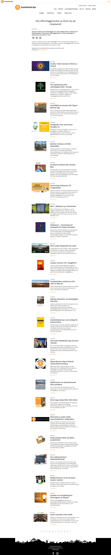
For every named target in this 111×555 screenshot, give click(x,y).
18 (64, 528)
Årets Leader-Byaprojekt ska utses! (63, 243)
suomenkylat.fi (43, 46)
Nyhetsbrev (50, 10)
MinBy (94, 6)
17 (61, 528)
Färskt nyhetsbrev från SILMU (61, 512)
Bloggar (41, 10)
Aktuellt (60, 6)
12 (46, 528)
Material (88, 6)
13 (49, 528)
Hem (55, 6)
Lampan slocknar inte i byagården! (63, 260)
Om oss (81, 6)
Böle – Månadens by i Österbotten (63, 203)
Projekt (59, 10)
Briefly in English (92, 2)
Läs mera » (53, 74)
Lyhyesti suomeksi (83, 2)
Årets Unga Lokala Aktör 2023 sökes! (63, 397)
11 (43, 528)
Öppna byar (68, 10)
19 (67, 528)
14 (52, 528)
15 (55, 528)
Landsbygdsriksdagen (71, 6)
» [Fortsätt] (70, 528)
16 (58, 528)
